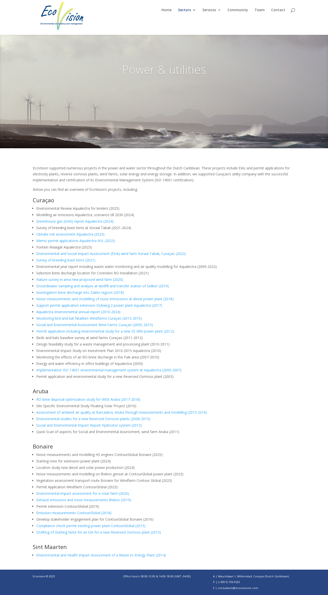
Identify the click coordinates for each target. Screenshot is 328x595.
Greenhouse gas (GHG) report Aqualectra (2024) (74, 221)
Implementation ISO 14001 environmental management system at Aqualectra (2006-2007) (109, 370)
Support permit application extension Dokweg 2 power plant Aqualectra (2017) (99, 305)
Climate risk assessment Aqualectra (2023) (70, 234)
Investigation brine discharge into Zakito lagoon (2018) (80, 292)
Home (166, 10)
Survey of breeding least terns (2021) (65, 260)
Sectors (184, 10)
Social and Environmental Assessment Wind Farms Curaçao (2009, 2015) (94, 324)
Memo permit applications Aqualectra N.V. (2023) (75, 240)
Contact (278, 10)
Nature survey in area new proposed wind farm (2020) (79, 279)
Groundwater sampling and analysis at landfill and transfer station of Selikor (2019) (102, 286)
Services (209, 10)
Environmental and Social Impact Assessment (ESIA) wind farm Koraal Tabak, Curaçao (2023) (111, 253)
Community (237, 10)
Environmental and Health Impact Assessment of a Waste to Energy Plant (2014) (101, 555)
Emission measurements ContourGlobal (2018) (73, 512)
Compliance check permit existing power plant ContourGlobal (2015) (91, 525)
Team (260, 10)
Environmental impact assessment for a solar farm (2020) (82, 493)
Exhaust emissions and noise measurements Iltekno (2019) (83, 499)
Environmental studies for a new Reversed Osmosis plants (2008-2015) (93, 418)
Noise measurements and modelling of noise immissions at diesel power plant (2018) (105, 299)
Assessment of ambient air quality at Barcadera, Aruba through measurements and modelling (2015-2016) (121, 412)
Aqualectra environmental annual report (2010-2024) (78, 311)
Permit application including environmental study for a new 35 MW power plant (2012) (105, 331)
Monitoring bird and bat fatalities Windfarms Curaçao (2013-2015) (89, 318)
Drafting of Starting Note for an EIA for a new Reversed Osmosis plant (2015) (98, 532)
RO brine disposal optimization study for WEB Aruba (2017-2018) (88, 399)
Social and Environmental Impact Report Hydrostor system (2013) (89, 425)
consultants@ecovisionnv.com (238, 588)
